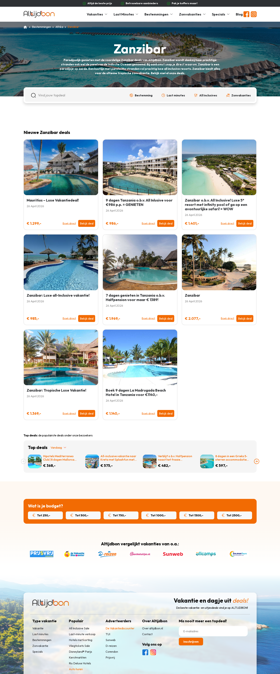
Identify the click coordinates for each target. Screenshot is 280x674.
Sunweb (111, 640)
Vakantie (37, 628)
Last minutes (40, 634)
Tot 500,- (79, 515)
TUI (108, 634)
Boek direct (69, 223)
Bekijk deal (87, 223)
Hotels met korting (80, 640)
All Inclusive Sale (79, 628)
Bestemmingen (158, 14)
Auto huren (76, 669)
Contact (147, 634)
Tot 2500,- (232, 515)
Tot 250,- (41, 515)
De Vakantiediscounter (120, 628)
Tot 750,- (117, 515)
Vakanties (97, 14)
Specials (221, 14)
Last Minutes (126, 14)
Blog (239, 14)
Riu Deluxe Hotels (80, 663)
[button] (141, 95)
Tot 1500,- (193, 515)
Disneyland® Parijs (80, 651)
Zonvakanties (192, 14)
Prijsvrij (110, 657)
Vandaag (59, 447)
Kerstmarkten (77, 657)
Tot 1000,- (156, 515)
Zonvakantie (40, 646)
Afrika (59, 27)
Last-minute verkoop (82, 634)
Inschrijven (191, 641)
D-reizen (111, 646)
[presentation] (23, 461)
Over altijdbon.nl (152, 628)
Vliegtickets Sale (79, 646)
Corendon (112, 651)
